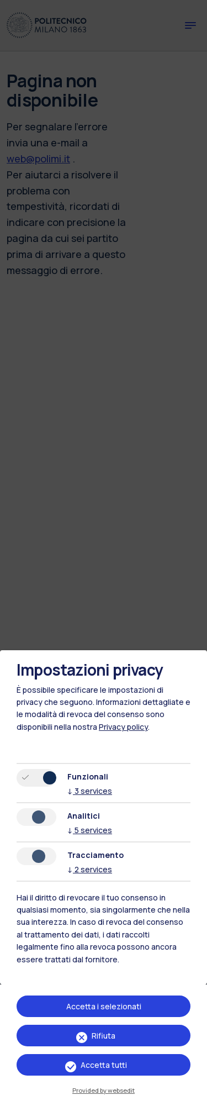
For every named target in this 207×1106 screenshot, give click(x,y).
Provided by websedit (103, 1090)
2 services (89, 869)
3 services (89, 791)
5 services (89, 830)
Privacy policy (123, 726)
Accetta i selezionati (103, 1006)
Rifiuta (103, 1035)
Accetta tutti (104, 1065)
